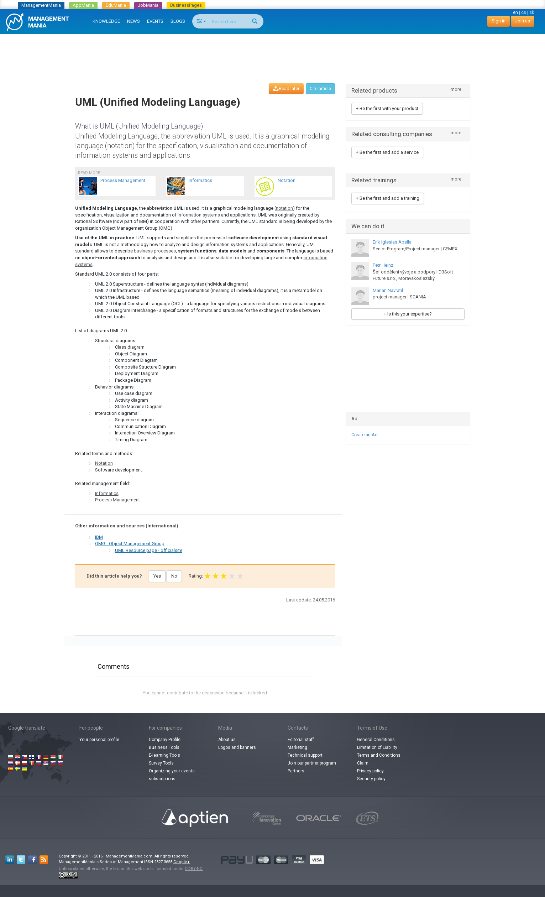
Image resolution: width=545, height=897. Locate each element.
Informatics (107, 493)
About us (227, 739)
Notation (104, 463)
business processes (155, 251)
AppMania (83, 5)
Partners (296, 770)
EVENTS (155, 21)
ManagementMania (41, 5)
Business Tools (164, 747)
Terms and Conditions (378, 755)
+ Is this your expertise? (408, 314)
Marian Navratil (388, 290)
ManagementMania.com (129, 856)
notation (284, 208)
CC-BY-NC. (194, 868)
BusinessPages (186, 5)
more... (458, 89)
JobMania (148, 5)
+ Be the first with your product (387, 108)
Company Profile (164, 739)
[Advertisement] (272, 52)
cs (523, 12)
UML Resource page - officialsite (148, 550)
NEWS (133, 21)
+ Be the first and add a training (387, 198)
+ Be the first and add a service (387, 152)
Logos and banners (237, 747)
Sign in (498, 21)
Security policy (371, 778)
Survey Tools (161, 763)
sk (531, 12)
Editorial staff (301, 739)
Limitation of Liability (377, 747)
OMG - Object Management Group (129, 543)
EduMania (116, 5)
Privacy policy (370, 770)
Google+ (181, 862)
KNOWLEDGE (106, 21)
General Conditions (376, 739)
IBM (99, 537)
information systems (199, 215)
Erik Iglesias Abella (392, 242)
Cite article (320, 88)
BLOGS (178, 21)
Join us (522, 21)
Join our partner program (312, 763)
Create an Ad (364, 434)
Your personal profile (99, 739)
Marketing (297, 747)
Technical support (305, 755)
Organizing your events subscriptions (172, 774)
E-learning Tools (164, 755)
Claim (362, 763)
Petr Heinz (383, 265)
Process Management (117, 499)
